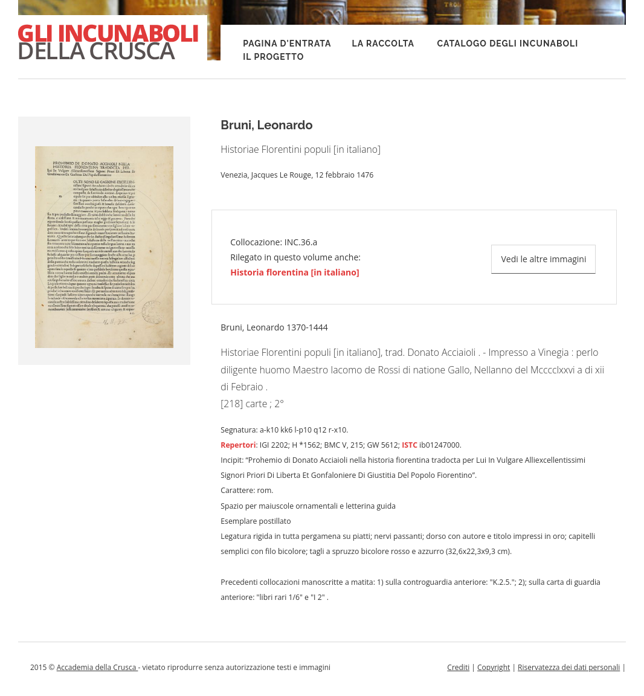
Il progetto (273, 57)
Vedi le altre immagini (543, 259)
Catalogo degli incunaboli (507, 43)
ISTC (409, 445)
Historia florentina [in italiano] (294, 272)
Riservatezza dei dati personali (569, 667)
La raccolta (383, 43)
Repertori (238, 445)
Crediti (458, 667)
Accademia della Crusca (97, 667)
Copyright (493, 667)
